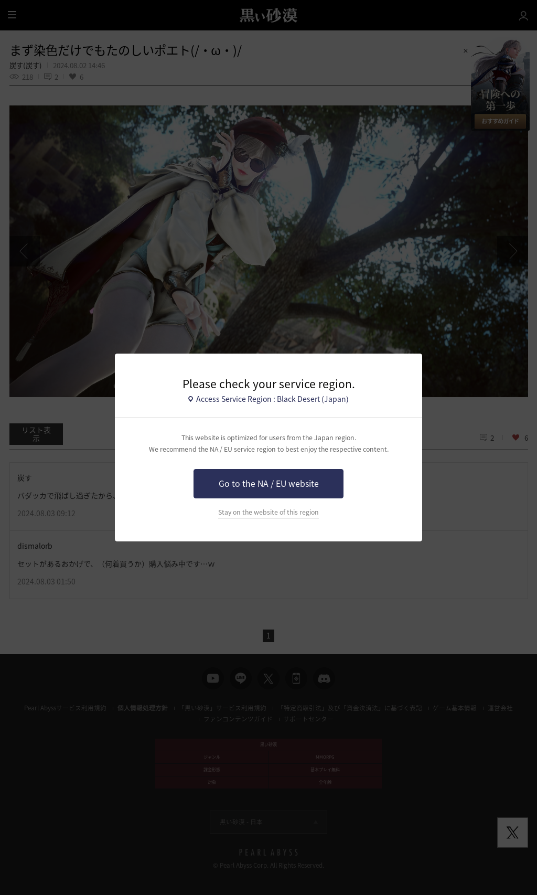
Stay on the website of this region (268, 512)
